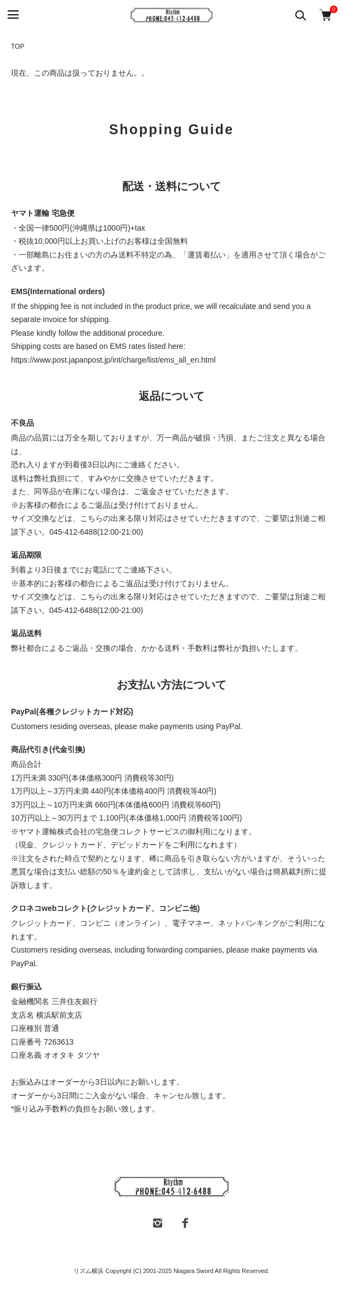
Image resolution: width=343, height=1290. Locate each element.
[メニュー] (12, 15)
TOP (17, 46)
